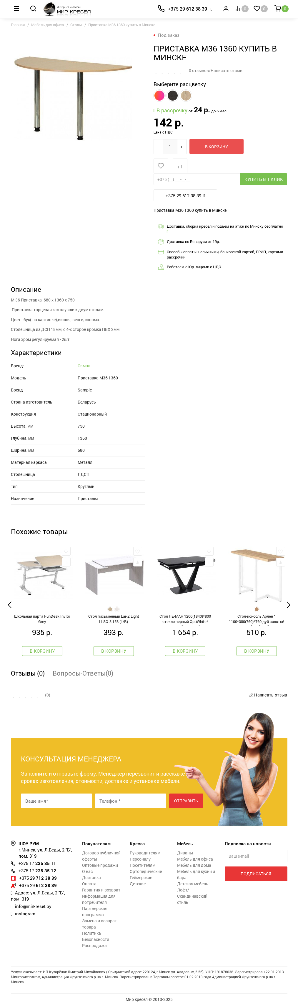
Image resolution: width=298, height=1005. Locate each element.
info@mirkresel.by (33, 906)
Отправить (186, 801)
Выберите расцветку (180, 84)
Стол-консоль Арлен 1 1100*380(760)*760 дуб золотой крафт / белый (256, 620)
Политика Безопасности (95, 936)
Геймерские (141, 877)
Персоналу (140, 859)
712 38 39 (38, 878)
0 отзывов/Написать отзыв (215, 70)
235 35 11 (37, 863)
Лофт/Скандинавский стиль (192, 896)
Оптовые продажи (100, 865)
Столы (76, 24)
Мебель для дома (194, 865)
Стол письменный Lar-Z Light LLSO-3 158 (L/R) (113, 619)
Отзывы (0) (28, 673)
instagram (25, 913)
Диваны (185, 853)
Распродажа (94, 945)
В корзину (216, 146)
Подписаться (256, 873)
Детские (138, 883)
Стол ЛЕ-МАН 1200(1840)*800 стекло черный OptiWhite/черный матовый (185, 620)
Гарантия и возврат (101, 890)
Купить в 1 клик (263, 179)
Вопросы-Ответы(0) (83, 673)
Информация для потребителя (99, 899)
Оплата (89, 883)
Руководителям (145, 853)
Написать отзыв (267, 695)
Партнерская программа (94, 911)
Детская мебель (192, 883)
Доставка (91, 877)
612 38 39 (187, 9)
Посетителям (142, 865)
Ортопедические (146, 871)
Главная (18, 24)
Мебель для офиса (47, 24)
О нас (87, 871)
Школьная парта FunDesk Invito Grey (42, 619)
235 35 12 (37, 871)
